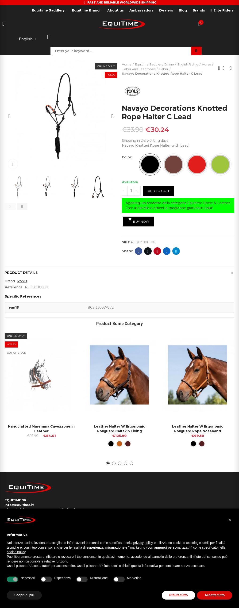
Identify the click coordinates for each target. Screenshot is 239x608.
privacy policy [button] (143, 543)
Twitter (148, 251)
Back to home (225, 68)
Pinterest (157, 251)
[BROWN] (173, 164)
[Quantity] (131, 191)
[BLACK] (150, 164)
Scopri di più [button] (24, 595)
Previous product (219, 68)
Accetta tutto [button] (214, 595)
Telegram (176, 251)
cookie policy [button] (16, 552)
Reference (14, 287)
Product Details (21, 273)
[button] (9, 116)
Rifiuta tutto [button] (178, 595)
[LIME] (220, 164)
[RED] (197, 164)
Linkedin (167, 251)
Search (196, 51)
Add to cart (158, 191)
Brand (10, 281)
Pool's (22, 281)
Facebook (138, 251)
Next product (230, 68)
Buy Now (138, 221)
